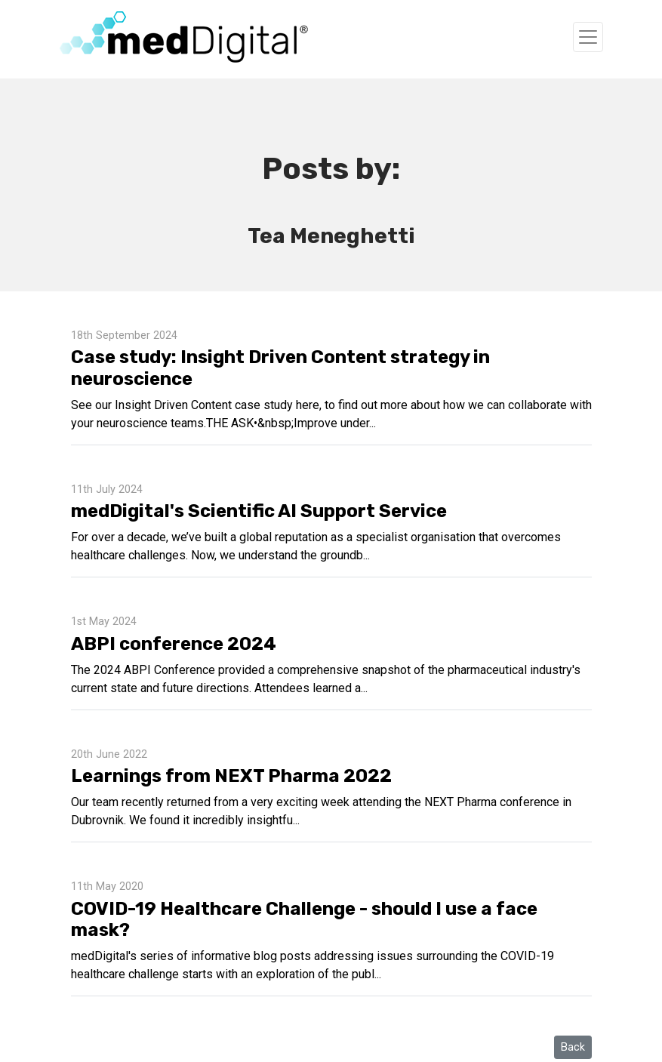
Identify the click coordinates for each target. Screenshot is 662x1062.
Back (573, 1047)
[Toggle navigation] (588, 37)
